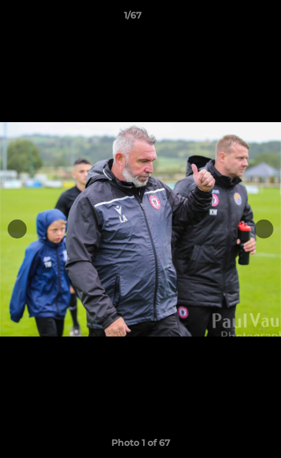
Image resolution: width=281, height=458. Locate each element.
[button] (235, 18)
